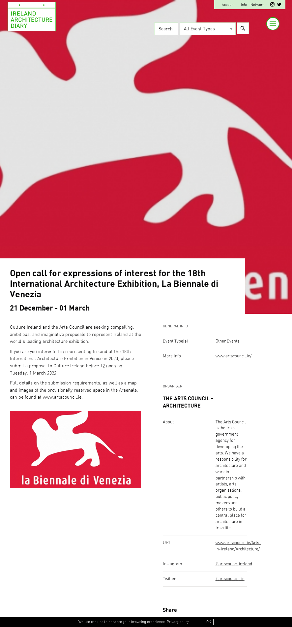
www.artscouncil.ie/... (235, 356)
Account (228, 5)
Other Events (227, 341)
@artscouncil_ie (230, 579)
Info (244, 5)
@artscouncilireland (234, 564)
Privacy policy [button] (178, 622)
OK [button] (208, 622)
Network (257, 5)
